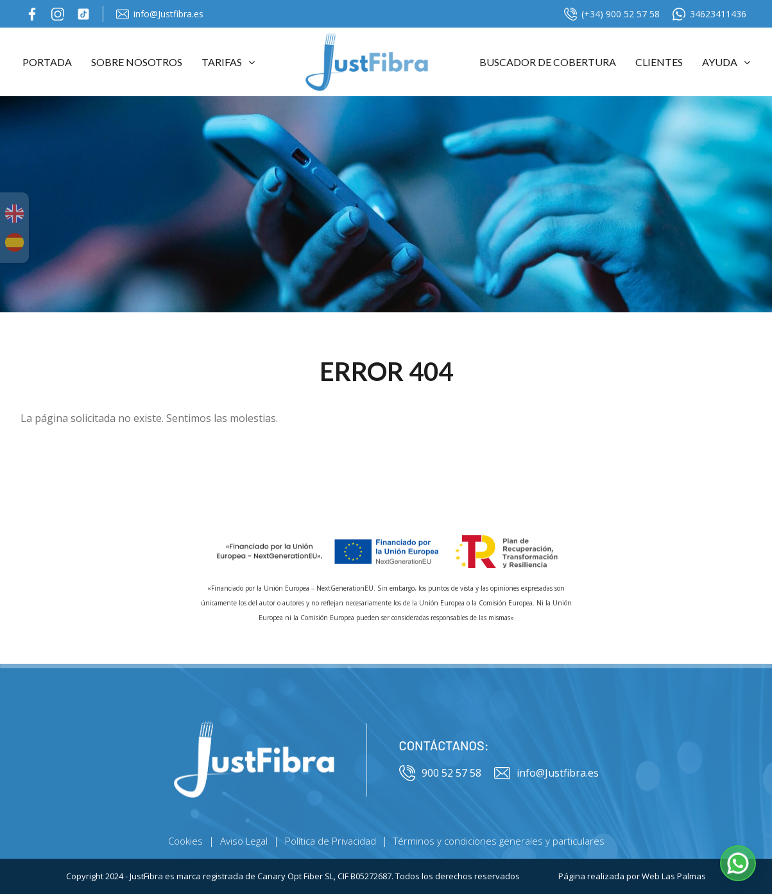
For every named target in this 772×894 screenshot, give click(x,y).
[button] (738, 863)
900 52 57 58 (440, 773)
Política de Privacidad (330, 840)
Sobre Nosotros (136, 62)
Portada (47, 62)
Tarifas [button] (228, 62)
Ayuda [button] (726, 62)
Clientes (659, 62)
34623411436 (709, 14)
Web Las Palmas (674, 876)
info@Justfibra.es (159, 14)
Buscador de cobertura (547, 62)
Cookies (185, 840)
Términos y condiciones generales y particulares (499, 840)
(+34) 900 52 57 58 (612, 14)
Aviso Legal (244, 840)
